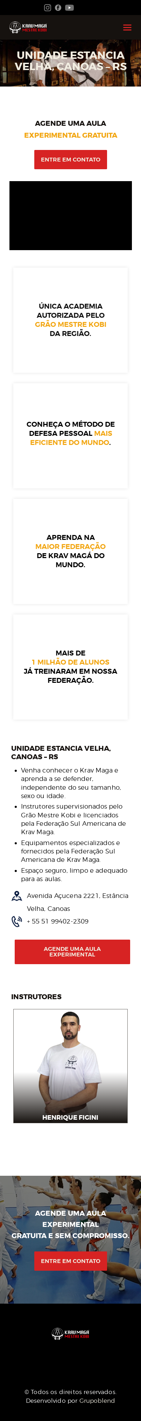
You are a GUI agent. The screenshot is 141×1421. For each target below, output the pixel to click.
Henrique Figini (71, 1117)
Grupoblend (97, 1400)
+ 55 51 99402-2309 (58, 921)
